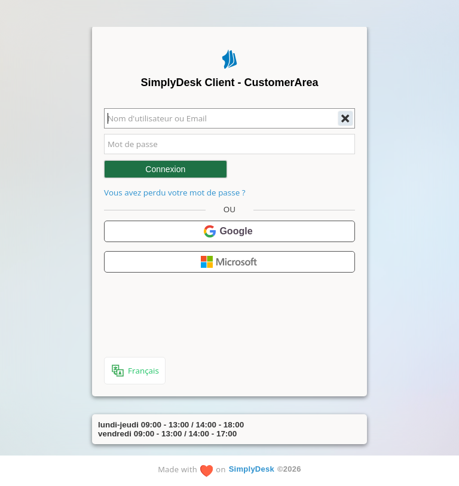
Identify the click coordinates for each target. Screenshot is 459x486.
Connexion (165, 169)
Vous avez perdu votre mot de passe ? (174, 192)
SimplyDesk (251, 468)
